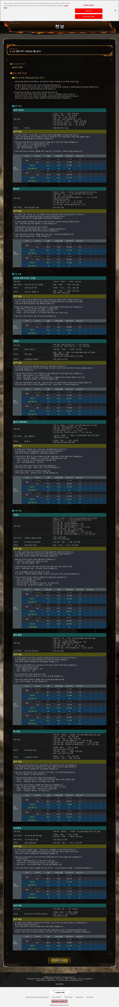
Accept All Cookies (89, 16)
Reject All (89, 10)
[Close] (115, 9)
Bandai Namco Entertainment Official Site (37, 997)
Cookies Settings (88, 4)
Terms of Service (56, 997)
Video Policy (89, 997)
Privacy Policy (68, 997)
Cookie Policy (79, 997)
